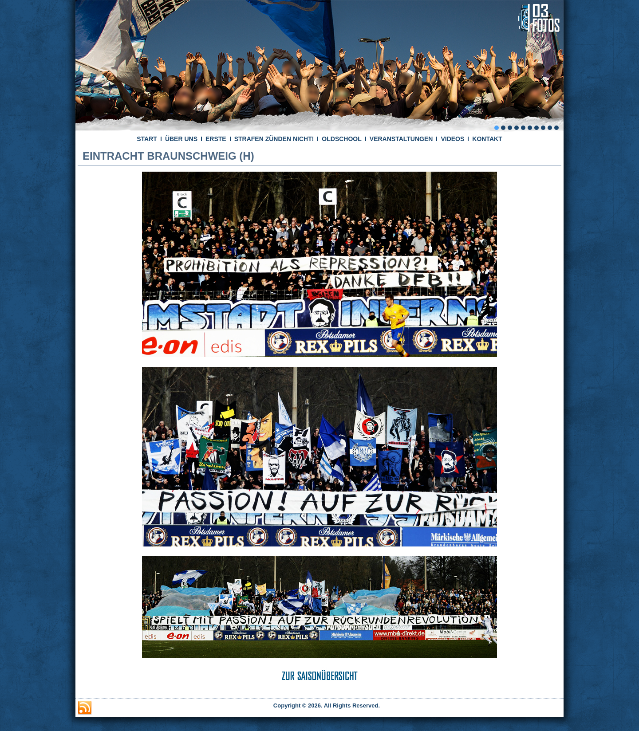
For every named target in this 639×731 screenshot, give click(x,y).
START (147, 138)
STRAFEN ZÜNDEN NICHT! (274, 138)
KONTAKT (487, 138)
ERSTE (215, 138)
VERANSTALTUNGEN (401, 138)
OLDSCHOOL (341, 138)
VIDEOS (452, 138)
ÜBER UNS (181, 138)
